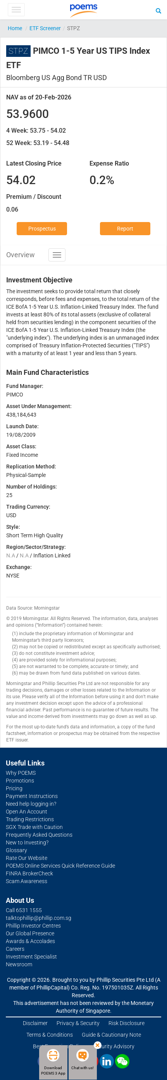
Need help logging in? (31, 804)
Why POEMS (21, 773)
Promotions (20, 781)
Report (125, 229)
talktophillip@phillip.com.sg (38, 918)
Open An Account (26, 811)
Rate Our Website (26, 858)
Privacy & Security (78, 1023)
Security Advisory (113, 1046)
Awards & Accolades (30, 941)
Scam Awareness (26, 881)
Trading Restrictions (30, 819)
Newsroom (19, 964)
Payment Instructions (32, 796)
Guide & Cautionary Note (111, 1035)
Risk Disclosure (126, 1023)
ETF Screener (45, 28)
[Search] (158, 10)
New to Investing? (27, 842)
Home (15, 28)
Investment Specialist (31, 957)
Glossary (16, 850)
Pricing (14, 788)
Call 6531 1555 (24, 910)
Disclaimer (35, 1023)
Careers (15, 949)
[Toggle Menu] (16, 9)
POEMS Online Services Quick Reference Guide (60, 866)
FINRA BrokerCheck (29, 873)
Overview (20, 255)
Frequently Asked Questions (39, 835)
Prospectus (42, 229)
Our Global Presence (30, 933)
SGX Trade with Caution (34, 827)
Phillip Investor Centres (33, 926)
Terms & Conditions (49, 1035)
